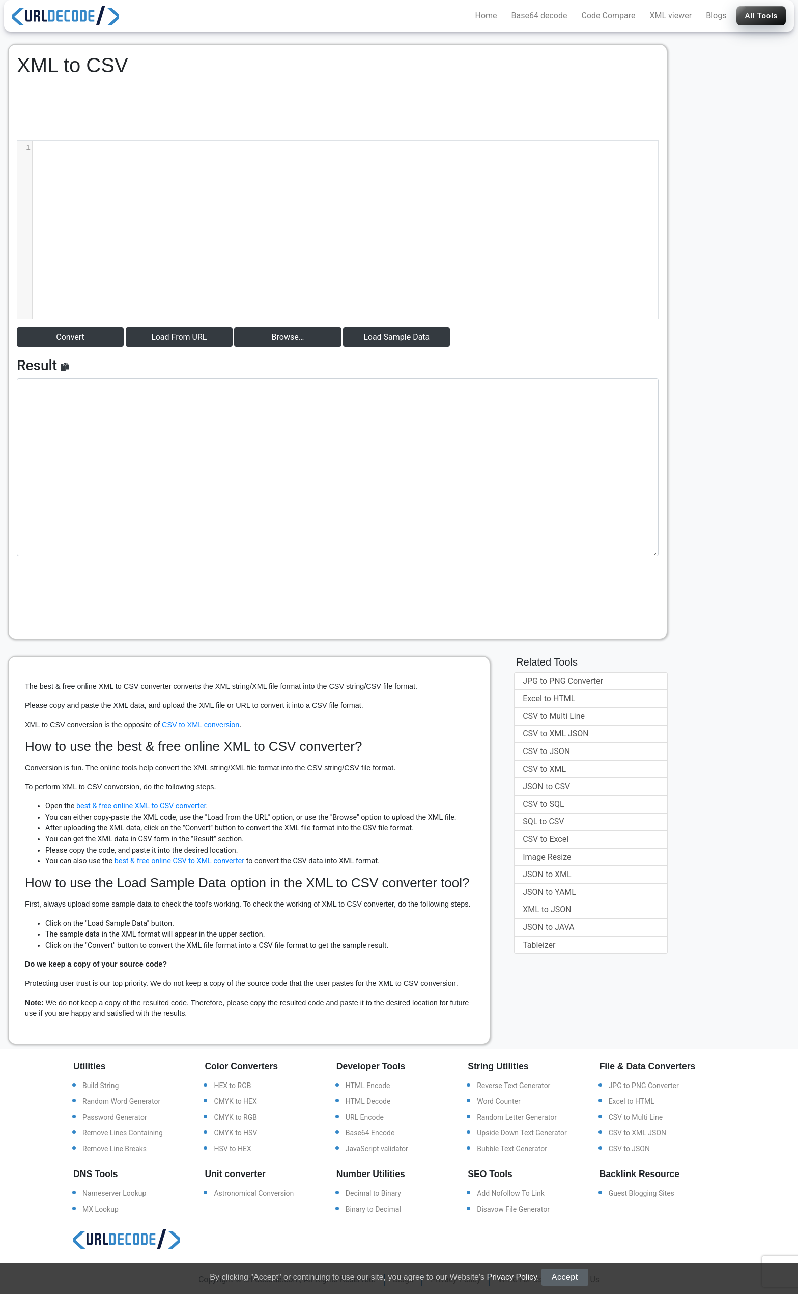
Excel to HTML (549, 698)
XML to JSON (547, 909)
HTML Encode (368, 1085)
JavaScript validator (377, 1149)
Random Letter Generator (517, 1117)
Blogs (716, 15)
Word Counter (498, 1101)
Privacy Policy (511, 1277)
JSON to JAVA (548, 927)
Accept (565, 1277)
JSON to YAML (549, 892)
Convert (70, 337)
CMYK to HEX (235, 1101)
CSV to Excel (545, 839)
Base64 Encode (370, 1133)
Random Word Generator (121, 1101)
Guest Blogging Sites (641, 1193)
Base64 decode (539, 15)
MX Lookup (100, 1209)
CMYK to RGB (235, 1117)
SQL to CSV (543, 821)
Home (486, 15)
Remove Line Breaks (114, 1149)
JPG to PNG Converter (563, 681)
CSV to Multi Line (554, 716)
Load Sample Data (396, 337)
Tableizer (539, 945)
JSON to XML (547, 874)
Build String (100, 1085)
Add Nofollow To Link (511, 1193)
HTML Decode (368, 1101)
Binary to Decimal (373, 1209)
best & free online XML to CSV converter (141, 806)
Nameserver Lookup (114, 1193)
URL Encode (365, 1117)
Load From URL (179, 337)
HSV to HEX (232, 1149)
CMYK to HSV (235, 1133)
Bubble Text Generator (512, 1149)
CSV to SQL (543, 804)
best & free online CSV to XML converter (179, 861)
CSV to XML (544, 769)
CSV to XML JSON (556, 733)
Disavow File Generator (513, 1209)
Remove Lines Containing (122, 1133)
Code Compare (609, 15)
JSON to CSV (546, 786)
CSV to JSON (546, 751)
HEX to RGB (232, 1085)
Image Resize (547, 857)
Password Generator (114, 1117)
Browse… (288, 337)
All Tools (761, 15)
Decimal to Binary (373, 1193)
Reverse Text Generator (513, 1085)
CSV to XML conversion (200, 724)
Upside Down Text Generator (521, 1133)
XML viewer (671, 15)
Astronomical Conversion (254, 1193)
